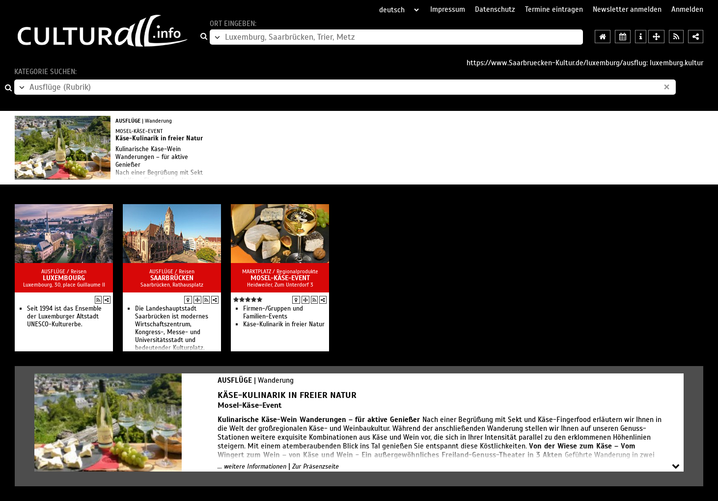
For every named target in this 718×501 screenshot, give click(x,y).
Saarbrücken (171, 278)
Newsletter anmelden (627, 9)
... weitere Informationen (252, 467)
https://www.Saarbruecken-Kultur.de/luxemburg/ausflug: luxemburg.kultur (585, 62)
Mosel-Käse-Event (280, 278)
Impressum (447, 9)
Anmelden (687, 9)
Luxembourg (64, 278)
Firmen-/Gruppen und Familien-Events (273, 312)
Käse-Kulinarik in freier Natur (284, 324)
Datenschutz (495, 9)
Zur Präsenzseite (315, 467)
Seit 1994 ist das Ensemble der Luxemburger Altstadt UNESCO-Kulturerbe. (64, 316)
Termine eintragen (554, 9)
